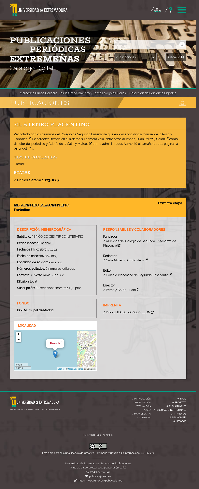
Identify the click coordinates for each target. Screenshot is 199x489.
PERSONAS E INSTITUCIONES (169, 409)
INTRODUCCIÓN (141, 398)
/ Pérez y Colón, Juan (120, 290)
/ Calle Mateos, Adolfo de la (124, 260)
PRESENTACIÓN (142, 401)
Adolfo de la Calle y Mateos (69, 144)
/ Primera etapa (36, 180)
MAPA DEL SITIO (141, 413)
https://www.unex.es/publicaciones (100, 480)
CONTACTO (144, 417)
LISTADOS (179, 420)
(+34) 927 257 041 (100, 471)
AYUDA (146, 409)
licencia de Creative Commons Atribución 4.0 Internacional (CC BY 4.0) (112, 452)
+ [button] (19, 334)
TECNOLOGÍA (143, 405)
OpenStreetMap (76, 369)
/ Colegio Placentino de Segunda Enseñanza (136, 275)
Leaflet (61, 369)
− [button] (19, 339)
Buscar (176, 57)
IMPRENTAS (178, 413)
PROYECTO (179, 401)
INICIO (181, 398)
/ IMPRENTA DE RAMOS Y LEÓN (127, 312)
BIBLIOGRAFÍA (177, 417)
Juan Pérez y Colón (151, 139)
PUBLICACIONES (176, 405)
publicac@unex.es (100, 475)
